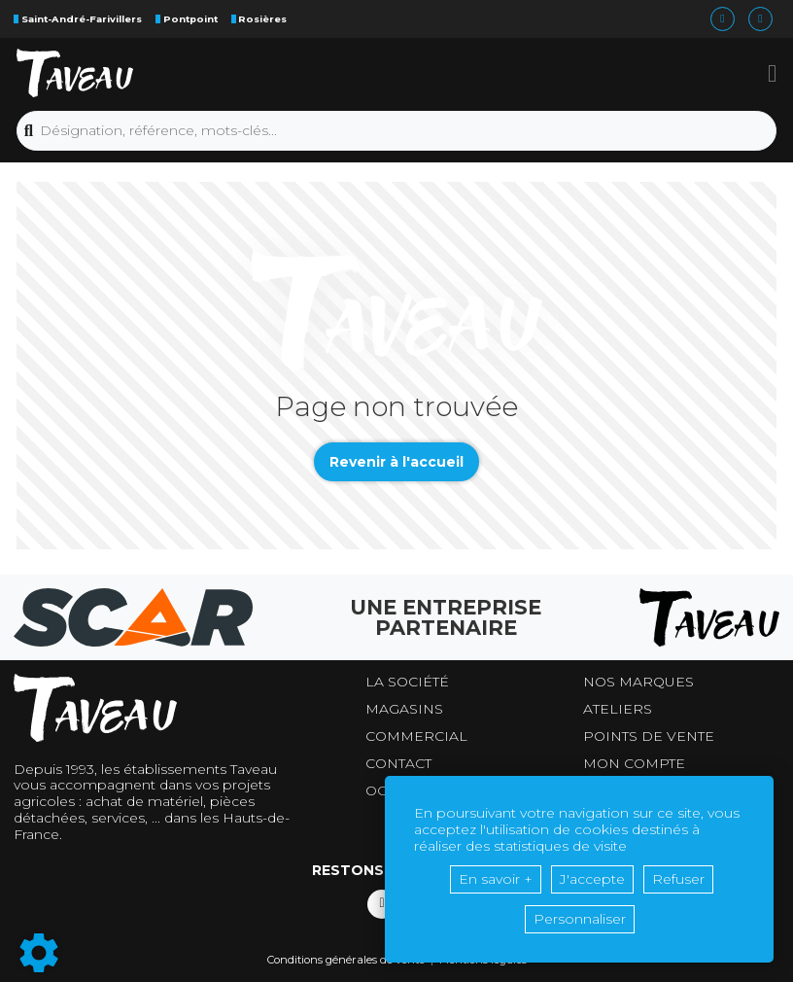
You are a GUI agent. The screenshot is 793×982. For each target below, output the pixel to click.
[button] (772, 73)
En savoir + (496, 879)
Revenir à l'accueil (396, 462)
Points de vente (648, 736)
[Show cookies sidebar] (38, 952)
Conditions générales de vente (346, 959)
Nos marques (638, 682)
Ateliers (617, 709)
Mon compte (634, 763)
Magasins (404, 709)
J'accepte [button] (592, 879)
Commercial (416, 736)
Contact (398, 763)
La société (407, 682)
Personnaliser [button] (580, 919)
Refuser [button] (678, 879)
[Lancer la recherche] (28, 131)
